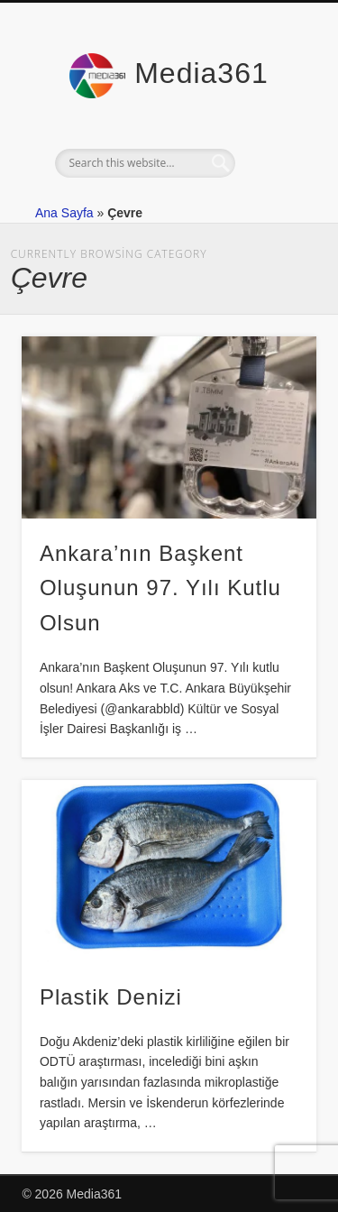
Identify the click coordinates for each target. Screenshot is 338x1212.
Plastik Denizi (111, 997)
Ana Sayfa (64, 213)
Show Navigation (273, 161)
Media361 (201, 73)
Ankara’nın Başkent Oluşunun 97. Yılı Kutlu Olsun (160, 588)
